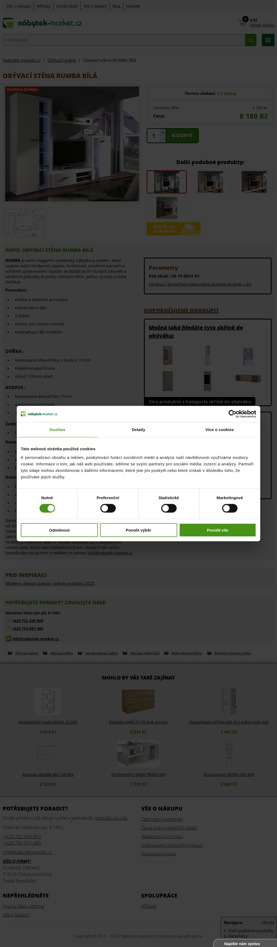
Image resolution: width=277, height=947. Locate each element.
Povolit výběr (138, 530)
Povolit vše (217, 530)
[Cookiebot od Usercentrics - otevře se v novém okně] (232, 414)
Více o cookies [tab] (219, 429)
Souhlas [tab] (57, 429)
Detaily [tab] (138, 429)
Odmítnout (59, 530)
